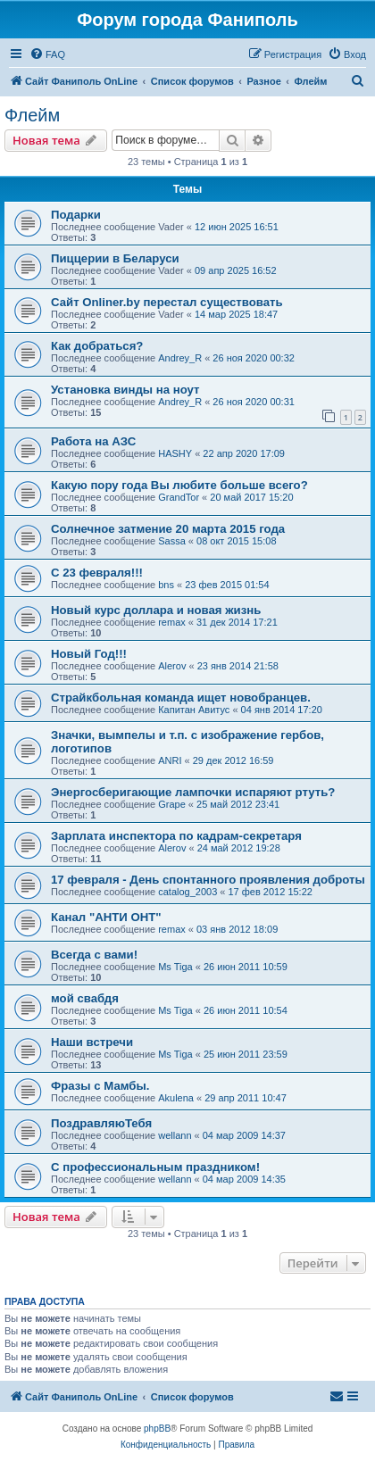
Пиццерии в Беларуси (115, 258)
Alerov (172, 665)
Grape (172, 804)
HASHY (175, 453)
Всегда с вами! (94, 954)
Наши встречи (92, 1042)
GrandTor (178, 497)
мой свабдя (85, 998)
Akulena (176, 1097)
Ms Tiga (175, 966)
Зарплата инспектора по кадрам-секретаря (176, 836)
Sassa (172, 541)
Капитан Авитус (193, 709)
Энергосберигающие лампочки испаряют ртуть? (193, 792)
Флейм (32, 115)
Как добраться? (97, 346)
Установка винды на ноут (125, 389)
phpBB (157, 1428)
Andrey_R (180, 358)
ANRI (169, 760)
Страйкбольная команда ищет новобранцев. (181, 697)
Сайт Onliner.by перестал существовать (167, 302)
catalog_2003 (187, 891)
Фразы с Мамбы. (100, 1085)
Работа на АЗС (93, 441)
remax (172, 622)
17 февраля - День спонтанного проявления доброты (208, 879)
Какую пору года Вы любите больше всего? (179, 485)
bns (166, 584)
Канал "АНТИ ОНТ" (106, 917)
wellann (174, 1135)
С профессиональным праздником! (155, 1167)
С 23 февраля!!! (97, 572)
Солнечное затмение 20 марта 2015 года (168, 529)
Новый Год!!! (89, 653)
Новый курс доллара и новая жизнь (156, 610)
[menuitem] (47, 54)
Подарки (76, 214)
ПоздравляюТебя (101, 1123)
